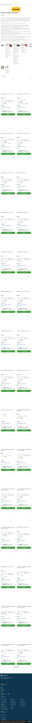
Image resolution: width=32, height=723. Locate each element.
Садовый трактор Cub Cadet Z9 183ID (23, 291)
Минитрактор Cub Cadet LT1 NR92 (23, 527)
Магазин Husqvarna (23, 702)
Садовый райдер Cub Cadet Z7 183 (7, 291)
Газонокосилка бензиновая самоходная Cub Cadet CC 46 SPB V (8, 607)
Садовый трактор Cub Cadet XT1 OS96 (23, 370)
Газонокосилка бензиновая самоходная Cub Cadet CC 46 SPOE (24, 645)
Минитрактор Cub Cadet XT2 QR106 (7, 566)
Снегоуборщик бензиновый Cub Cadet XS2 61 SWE (23, 410)
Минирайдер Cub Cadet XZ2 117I (22, 212)
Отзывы (11, 708)
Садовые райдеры (24, 49)
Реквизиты (12, 705)
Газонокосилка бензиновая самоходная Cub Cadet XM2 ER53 (24, 489)
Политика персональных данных (3, 694)
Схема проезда (12, 701)
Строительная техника (4, 709)
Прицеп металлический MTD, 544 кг (7, 409)
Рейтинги (11, 707)
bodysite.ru (2, 697)
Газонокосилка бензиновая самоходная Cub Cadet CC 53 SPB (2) (24, 567)
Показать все (16, 667)
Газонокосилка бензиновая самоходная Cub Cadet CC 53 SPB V (8, 645)
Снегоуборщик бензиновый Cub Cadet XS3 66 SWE (7, 450)
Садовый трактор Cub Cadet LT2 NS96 (23, 330)
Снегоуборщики (3, 702)
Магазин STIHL (22, 701)
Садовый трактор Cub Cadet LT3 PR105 (8, 370)
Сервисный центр (13, 702)
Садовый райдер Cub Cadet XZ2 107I (7, 212)
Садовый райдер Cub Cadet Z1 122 (23, 251)
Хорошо (29, 721)
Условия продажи (13, 704)
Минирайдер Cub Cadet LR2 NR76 (7, 330)
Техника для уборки (4, 708)
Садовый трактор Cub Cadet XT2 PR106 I (8, 172)
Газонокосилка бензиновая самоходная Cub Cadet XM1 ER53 (8, 489)
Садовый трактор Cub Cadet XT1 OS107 (8, 93)
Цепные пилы (7, 51)
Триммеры (7, 49)
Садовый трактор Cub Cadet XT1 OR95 (23, 93)
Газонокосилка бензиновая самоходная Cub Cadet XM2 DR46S (8, 528)
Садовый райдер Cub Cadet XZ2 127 (7, 251)
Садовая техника (3, 701)
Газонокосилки (7, 48)
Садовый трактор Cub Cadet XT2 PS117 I (24, 133)
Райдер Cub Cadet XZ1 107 (21, 172)
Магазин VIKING (22, 704)
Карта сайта (9, 694)
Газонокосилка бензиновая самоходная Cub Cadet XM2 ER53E (24, 450)
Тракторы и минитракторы (3, 705)
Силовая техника (3, 706)
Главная (2, 4)
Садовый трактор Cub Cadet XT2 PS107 (7, 133)
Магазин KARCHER (23, 705)
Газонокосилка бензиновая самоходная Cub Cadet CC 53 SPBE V (24, 607)
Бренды (6, 4)
